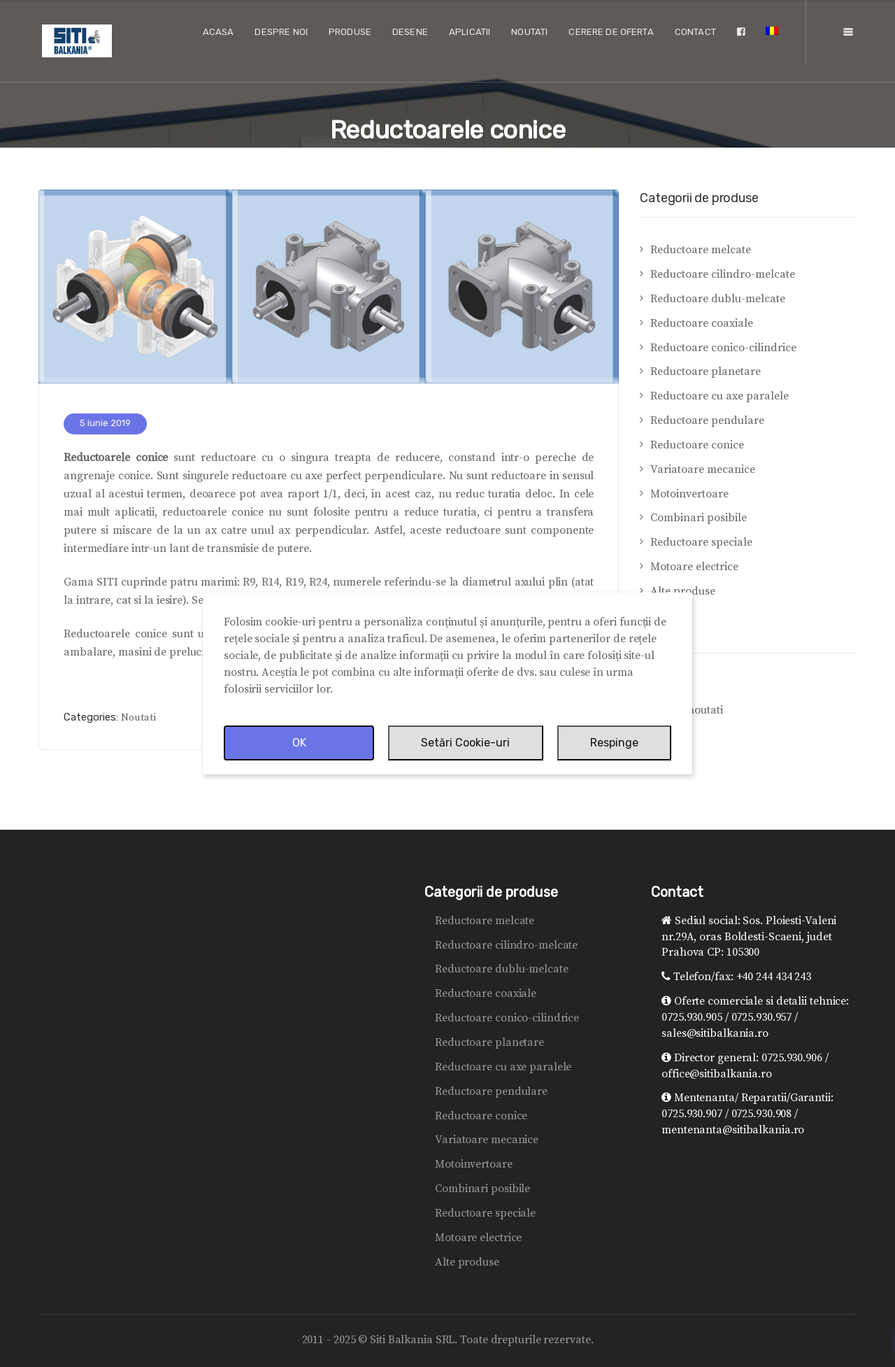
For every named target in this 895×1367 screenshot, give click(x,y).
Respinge (614, 742)
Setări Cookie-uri (465, 742)
